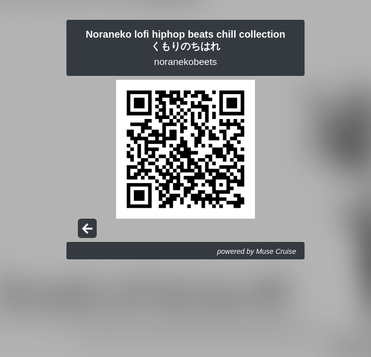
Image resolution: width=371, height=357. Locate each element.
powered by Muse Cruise (256, 251)
